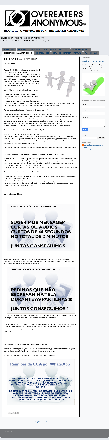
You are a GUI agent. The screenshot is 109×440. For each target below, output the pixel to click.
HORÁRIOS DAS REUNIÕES (93, 61)
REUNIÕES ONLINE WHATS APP (93, 146)
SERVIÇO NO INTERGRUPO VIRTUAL (67, 53)
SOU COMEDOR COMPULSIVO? (56, 49)
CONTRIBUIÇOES (42, 53)
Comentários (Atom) (16, 426)
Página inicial (9, 49)
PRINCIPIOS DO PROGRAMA (29, 49)
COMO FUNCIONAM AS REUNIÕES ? (18, 53)
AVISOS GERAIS (91, 53)
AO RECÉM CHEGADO (80, 49)
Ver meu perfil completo (89, 150)
